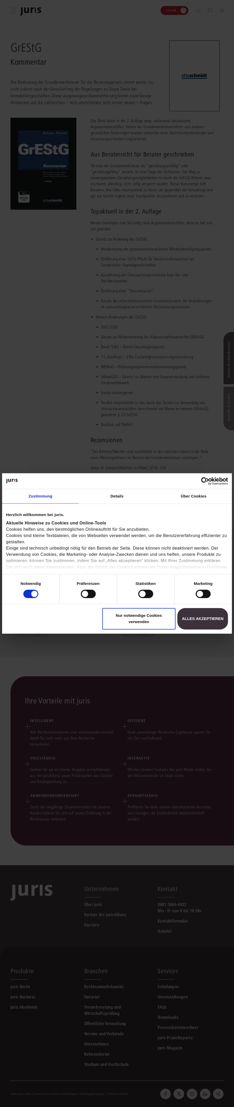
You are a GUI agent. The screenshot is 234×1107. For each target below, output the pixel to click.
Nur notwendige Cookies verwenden (139, 618)
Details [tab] (117, 496)
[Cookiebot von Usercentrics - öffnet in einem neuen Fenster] (205, 481)
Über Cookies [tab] (193, 496)
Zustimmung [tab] (40, 496)
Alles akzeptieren (203, 619)
